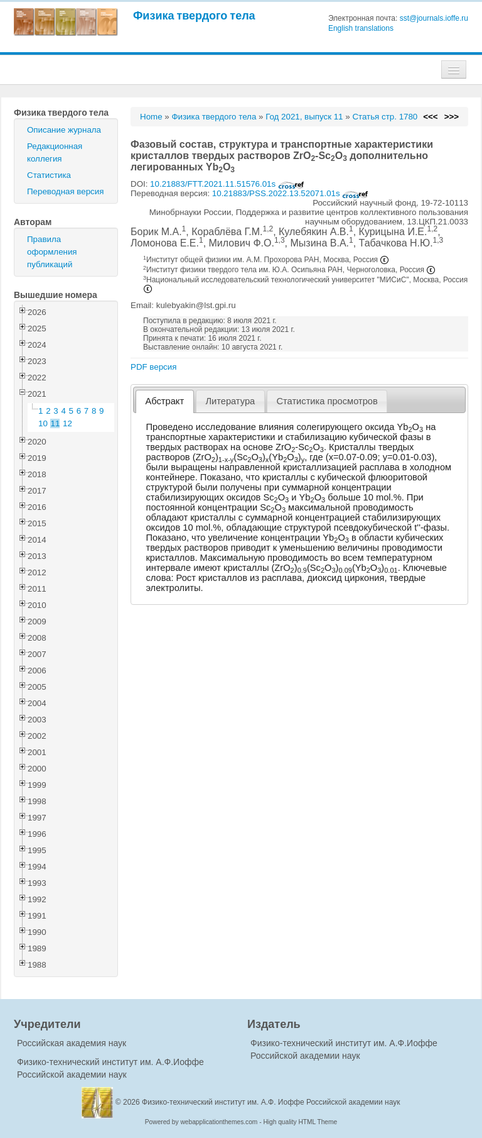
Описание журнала (64, 130)
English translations (361, 28)
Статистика (49, 175)
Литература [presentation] (230, 401)
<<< (430, 116)
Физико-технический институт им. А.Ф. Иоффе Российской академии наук (271, 1102)
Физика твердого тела (194, 15)
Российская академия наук (71, 1043)
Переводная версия (65, 191)
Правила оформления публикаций (52, 252)
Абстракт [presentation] (165, 401)
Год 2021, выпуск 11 (304, 116)
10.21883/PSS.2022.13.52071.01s (290, 193)
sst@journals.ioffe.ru (434, 18)
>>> (451, 116)
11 (55, 423)
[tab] (165, 401)
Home (151, 116)
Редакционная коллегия (54, 152)
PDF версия (153, 367)
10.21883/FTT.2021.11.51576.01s (227, 184)
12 (67, 423)
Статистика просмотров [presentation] (326, 401)
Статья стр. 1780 (384, 116)
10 (43, 423)
